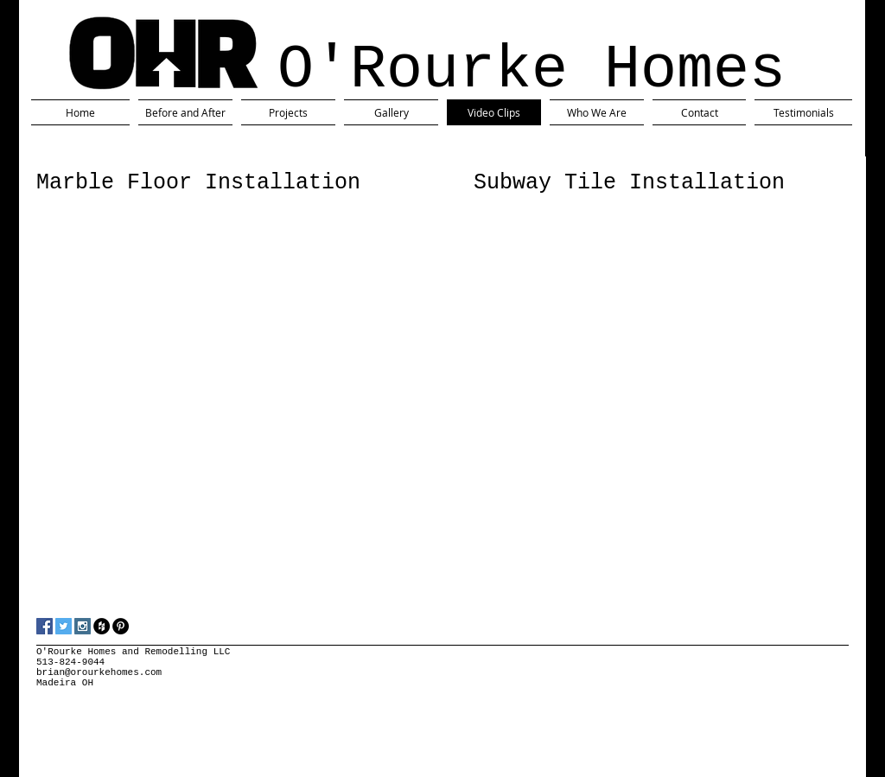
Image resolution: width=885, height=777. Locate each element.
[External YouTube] (202, 317)
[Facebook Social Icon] (44, 626)
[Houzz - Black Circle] (101, 626)
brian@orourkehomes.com (99, 672)
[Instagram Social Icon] (82, 626)
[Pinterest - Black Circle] (120, 626)
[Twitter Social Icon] (63, 626)
